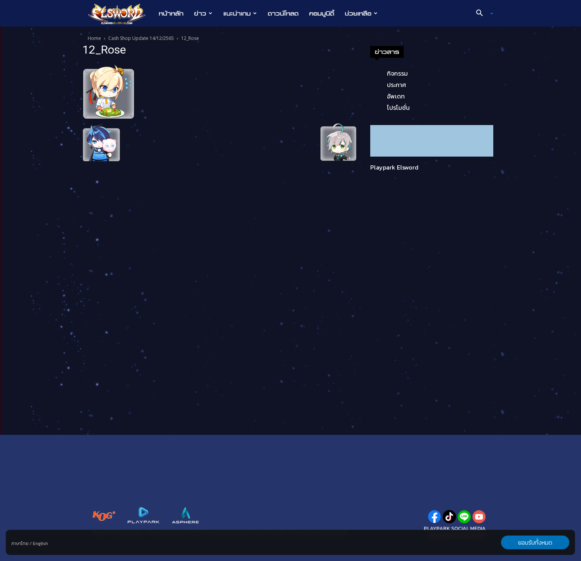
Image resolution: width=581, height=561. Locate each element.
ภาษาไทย (19, 543)
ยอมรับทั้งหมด (535, 542)
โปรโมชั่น (398, 107)
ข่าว (203, 13)
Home (94, 38)
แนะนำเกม (240, 13)
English (40, 543)
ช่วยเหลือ (361, 13)
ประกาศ (396, 84)
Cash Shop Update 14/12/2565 (141, 38)
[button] (481, 14)
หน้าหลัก (171, 13)
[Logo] (120, 13)
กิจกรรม (397, 73)
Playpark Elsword (394, 167)
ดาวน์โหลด (283, 13)
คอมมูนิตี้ (321, 13)
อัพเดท (396, 96)
